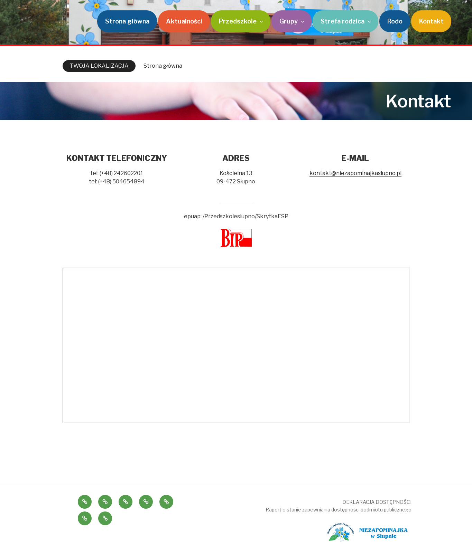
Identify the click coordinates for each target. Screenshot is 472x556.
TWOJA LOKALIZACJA (99, 66)
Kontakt (431, 21)
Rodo (394, 21)
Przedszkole (242, 21)
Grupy (292, 21)
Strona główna (127, 21)
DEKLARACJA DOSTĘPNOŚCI (376, 502)
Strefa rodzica (346, 21)
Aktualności (184, 21)
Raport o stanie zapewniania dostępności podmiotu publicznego (338, 509)
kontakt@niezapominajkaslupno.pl (355, 173)
